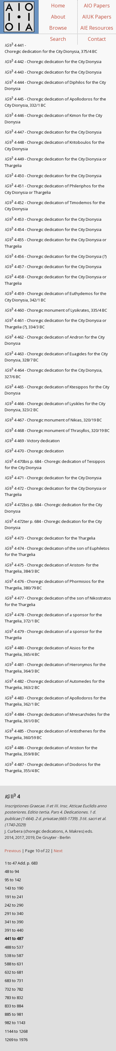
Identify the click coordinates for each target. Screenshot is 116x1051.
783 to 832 (14, 997)
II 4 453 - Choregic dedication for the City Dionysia (53, 219)
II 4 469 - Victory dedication (32, 440)
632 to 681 (14, 972)
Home (58, 5)
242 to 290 (14, 905)
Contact (97, 39)
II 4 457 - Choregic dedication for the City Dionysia (53, 266)
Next (58, 850)
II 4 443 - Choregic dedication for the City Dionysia (53, 72)
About (58, 16)
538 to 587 (14, 955)
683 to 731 (14, 980)
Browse (58, 27)
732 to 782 (14, 989)
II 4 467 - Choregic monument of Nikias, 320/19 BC (53, 420)
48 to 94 (12, 871)
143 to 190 (14, 888)
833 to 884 (14, 1006)
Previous (13, 850)
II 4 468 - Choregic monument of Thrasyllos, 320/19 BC (57, 430)
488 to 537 (14, 947)
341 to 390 (14, 922)
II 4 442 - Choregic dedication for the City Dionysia (53, 61)
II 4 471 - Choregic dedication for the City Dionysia (53, 478)
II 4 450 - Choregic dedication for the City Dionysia (53, 175)
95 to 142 (13, 879)
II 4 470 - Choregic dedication (34, 451)
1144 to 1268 (16, 1031)
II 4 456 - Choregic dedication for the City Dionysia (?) (55, 256)
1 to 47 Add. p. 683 (21, 863)
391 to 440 (14, 930)
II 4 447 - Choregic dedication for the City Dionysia (53, 132)
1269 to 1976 (16, 1039)
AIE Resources (96, 27)
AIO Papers (97, 5)
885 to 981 (14, 1014)
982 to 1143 (15, 1022)
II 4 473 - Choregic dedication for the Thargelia (50, 538)
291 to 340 (14, 913)
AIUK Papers (96, 16)
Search (58, 39)
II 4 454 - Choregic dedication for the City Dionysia (53, 229)
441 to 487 (14, 938)
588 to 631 (14, 964)
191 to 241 (14, 896)
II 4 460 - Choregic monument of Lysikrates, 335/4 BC (56, 310)
